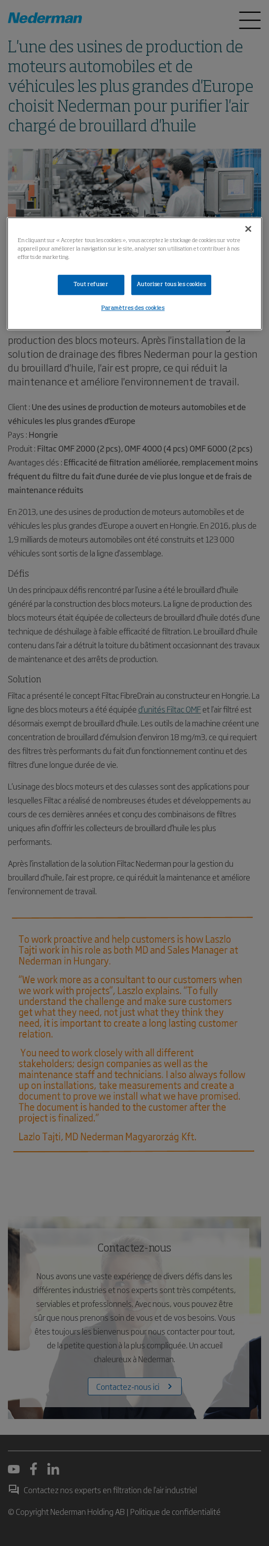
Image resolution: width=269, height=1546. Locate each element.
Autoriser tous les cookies (171, 285)
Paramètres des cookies (133, 309)
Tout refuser (91, 285)
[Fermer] (248, 229)
